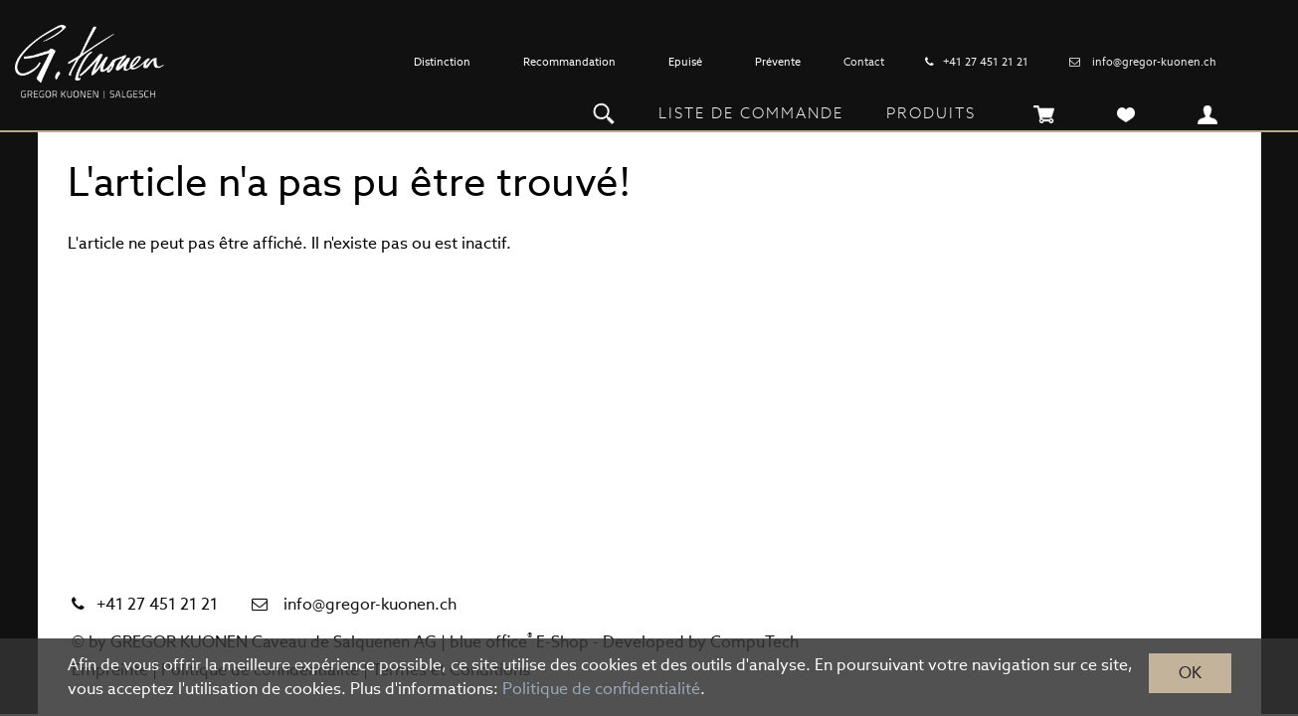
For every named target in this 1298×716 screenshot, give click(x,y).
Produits (931, 112)
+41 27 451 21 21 (985, 62)
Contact (863, 62)
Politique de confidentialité (601, 688)
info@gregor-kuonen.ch (1154, 62)
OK (1190, 672)
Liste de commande (750, 112)
